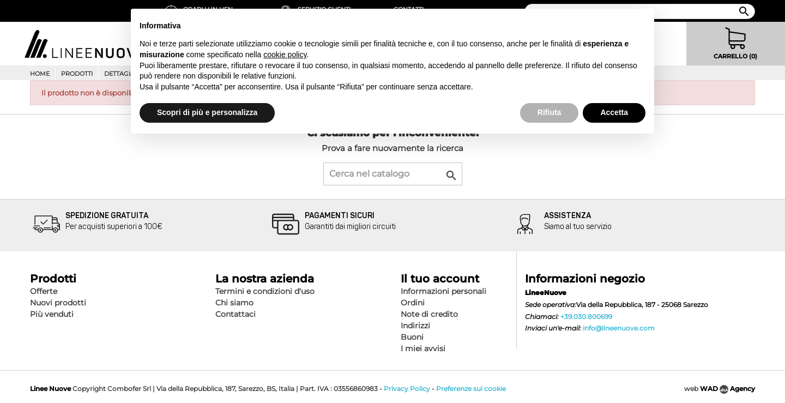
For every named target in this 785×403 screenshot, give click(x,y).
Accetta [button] (614, 112)
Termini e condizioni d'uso (265, 291)
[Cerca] (392, 174)
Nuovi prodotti (58, 303)
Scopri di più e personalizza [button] (207, 112)
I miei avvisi (423, 348)
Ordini (413, 303)
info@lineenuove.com (619, 328)
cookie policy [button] (284, 54)
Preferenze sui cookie (471, 388)
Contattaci (235, 314)
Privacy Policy (407, 388)
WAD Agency (727, 388)
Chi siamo (234, 303)
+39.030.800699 (586, 316)
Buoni (412, 337)
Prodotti (77, 73)
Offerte (43, 291)
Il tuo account (440, 278)
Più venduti (52, 314)
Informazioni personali (443, 291)
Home (40, 73)
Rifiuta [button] (549, 112)
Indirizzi (415, 325)
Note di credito (429, 314)
